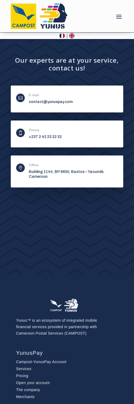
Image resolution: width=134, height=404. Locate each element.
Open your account (33, 383)
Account (41, 362)
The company (28, 390)
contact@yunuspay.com (51, 102)
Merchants (25, 397)
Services (23, 369)
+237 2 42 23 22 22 (45, 137)
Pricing (22, 376)
